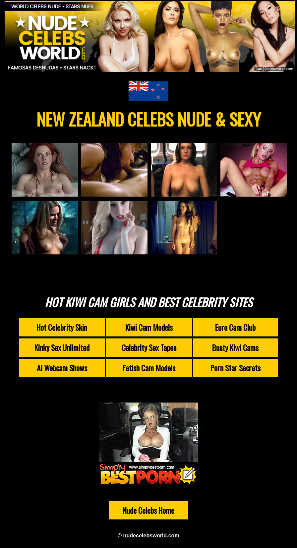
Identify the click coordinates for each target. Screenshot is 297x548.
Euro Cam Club (235, 327)
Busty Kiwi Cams (235, 347)
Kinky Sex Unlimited (61, 347)
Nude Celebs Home (148, 510)
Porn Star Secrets (235, 368)
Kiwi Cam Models (149, 327)
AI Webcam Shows (62, 368)
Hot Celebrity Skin (61, 327)
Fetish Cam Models (149, 368)
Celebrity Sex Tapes (149, 347)
